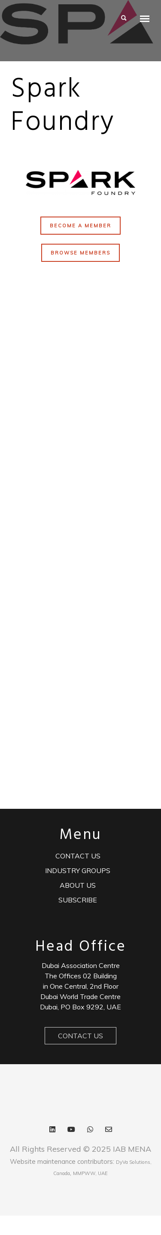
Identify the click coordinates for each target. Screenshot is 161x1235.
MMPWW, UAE (90, 1173)
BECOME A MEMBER (80, 226)
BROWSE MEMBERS (80, 253)
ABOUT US (78, 885)
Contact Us (80, 1035)
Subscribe (77, 900)
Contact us (77, 856)
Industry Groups (77, 870)
